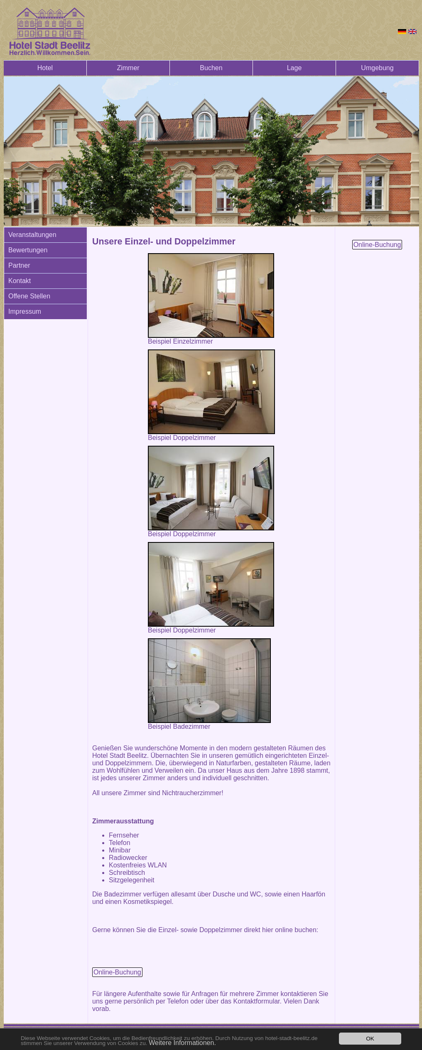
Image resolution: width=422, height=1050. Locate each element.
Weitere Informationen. (182, 1042)
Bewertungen (27, 250)
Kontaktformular (256, 1001)
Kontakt (19, 280)
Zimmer (128, 67)
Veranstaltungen (32, 234)
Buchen (211, 67)
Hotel (45, 67)
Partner (19, 265)
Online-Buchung (117, 972)
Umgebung (377, 67)
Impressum (24, 311)
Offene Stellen (29, 296)
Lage (294, 67)
